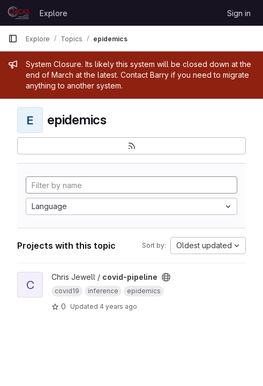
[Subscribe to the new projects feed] (131, 145)
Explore (53, 13)
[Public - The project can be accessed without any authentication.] (166, 277)
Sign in (239, 13)
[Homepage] (18, 12)
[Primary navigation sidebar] (12, 38)
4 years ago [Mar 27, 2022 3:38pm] (118, 306)
